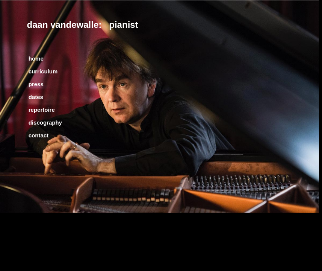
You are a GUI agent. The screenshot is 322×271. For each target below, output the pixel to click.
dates (36, 97)
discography (45, 122)
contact (38, 135)
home (36, 58)
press (36, 84)
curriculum (43, 71)
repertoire (41, 110)
